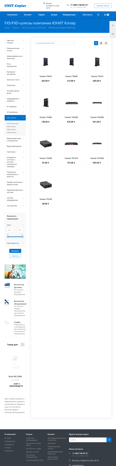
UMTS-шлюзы (11, 132)
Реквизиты (9, 451)
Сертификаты (10, 441)
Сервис (42, 14)
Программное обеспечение (53, 458)
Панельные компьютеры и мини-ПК (12, 174)
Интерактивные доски (13, 92)
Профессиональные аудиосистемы (14, 183)
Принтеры (52, 443)
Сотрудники (9, 444)
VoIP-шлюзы (11, 118)
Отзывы (8, 448)
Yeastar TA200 (46, 158)
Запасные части (13, 80)
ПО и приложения (12, 65)
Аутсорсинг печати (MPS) (33, 444)
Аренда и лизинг (32, 452)
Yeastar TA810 (46, 76)
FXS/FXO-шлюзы (12, 123)
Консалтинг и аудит (33, 448)
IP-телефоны (12, 106)
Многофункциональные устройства (57, 439)
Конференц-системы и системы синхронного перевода (12, 162)
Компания (13, 14)
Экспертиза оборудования (31, 456)
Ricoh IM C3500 (15, 376)
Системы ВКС (12, 206)
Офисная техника (10, 41)
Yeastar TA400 (46, 117)
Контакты (87, 14)
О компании (10, 434)
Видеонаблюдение (14, 146)
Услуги (29, 434)
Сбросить (15, 256)
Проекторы (11, 85)
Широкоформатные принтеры (14, 57)
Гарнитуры (11, 152)
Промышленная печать (13, 49)
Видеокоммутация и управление (14, 139)
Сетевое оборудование (12, 199)
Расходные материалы (11, 73)
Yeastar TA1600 (97, 158)
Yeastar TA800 (71, 76)
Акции (54, 14)
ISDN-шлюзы (11, 129)
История (8, 438)
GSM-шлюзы (11, 126)
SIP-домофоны (12, 112)
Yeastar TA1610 (71, 158)
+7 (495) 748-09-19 (78, 5)
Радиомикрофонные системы (15, 191)
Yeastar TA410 (97, 76)
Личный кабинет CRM (34, 460)
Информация (70, 14)
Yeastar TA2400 (97, 117)
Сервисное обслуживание (31, 439)
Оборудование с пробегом (13, 100)
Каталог (29, 14)
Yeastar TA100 (46, 199)
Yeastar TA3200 (71, 117)
